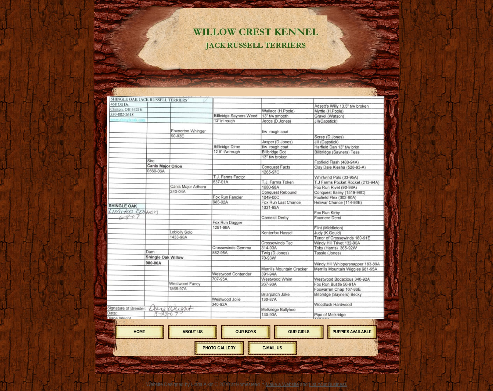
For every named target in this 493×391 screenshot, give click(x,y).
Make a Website (282, 384)
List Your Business (328, 384)
